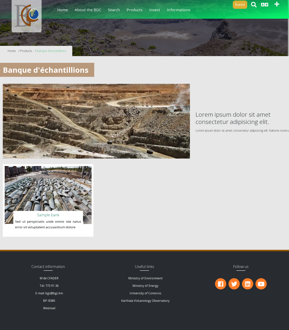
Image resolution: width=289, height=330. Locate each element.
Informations (178, 9)
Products (26, 51)
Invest (154, 9)
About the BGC (88, 9)
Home (62, 9)
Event (240, 4)
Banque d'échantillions (51, 51)
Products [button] (135, 9)
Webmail (49, 308)
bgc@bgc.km (54, 293)
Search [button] (114, 9)
